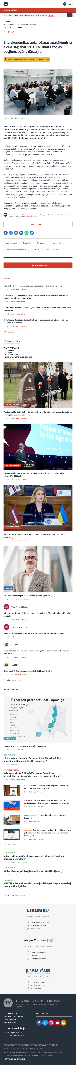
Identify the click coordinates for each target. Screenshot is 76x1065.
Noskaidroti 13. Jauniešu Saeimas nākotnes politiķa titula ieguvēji (33, 286)
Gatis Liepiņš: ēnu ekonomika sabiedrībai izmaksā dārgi (28, 671)
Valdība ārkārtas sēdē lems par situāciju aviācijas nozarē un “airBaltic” (34, 633)
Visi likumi (35, 929)
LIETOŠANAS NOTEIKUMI (13, 1016)
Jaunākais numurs (39, 982)
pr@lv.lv (21, 1035)
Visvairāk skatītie (38, 926)
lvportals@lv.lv (16, 1033)
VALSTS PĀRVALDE (11, 348)
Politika (39, 792)
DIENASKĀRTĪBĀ (10, 10)
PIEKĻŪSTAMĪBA (10, 1019)
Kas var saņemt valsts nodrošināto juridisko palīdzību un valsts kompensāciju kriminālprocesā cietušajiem (47, 833)
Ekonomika (27, 243)
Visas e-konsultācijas (16, 895)
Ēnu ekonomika (55, 243)
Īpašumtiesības (21, 862)
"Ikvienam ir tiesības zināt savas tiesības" (31, 1045)
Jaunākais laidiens (39, 953)
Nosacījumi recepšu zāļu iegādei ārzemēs (25, 746)
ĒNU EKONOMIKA (11, 355)
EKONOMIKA (9, 350)
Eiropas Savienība (16, 749)
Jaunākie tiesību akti (40, 923)
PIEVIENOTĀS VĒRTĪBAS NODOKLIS (18, 357)
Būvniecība (41, 821)
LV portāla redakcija (14, 1028)
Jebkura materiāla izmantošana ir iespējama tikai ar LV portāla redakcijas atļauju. (34, 1052)
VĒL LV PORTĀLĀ (11, 690)
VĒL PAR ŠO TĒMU (12, 341)
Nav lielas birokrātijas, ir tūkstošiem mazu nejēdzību (27, 596)
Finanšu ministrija (51, 249)
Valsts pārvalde (28, 28)
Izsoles (34, 956)
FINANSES (8, 352)
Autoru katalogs (38, 985)
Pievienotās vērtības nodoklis (17, 249)
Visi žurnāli (36, 989)
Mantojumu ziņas (38, 959)
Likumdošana (15, 765)
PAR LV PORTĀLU (10, 1014)
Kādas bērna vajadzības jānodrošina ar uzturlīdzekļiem (32, 871)
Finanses (40, 243)
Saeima (7, 22)
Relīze (14, 28)
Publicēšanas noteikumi (28, 217)
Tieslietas (40, 807)
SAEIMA (7, 278)
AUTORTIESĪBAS (10, 1022)
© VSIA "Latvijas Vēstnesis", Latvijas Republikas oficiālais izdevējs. (28, 1055)
